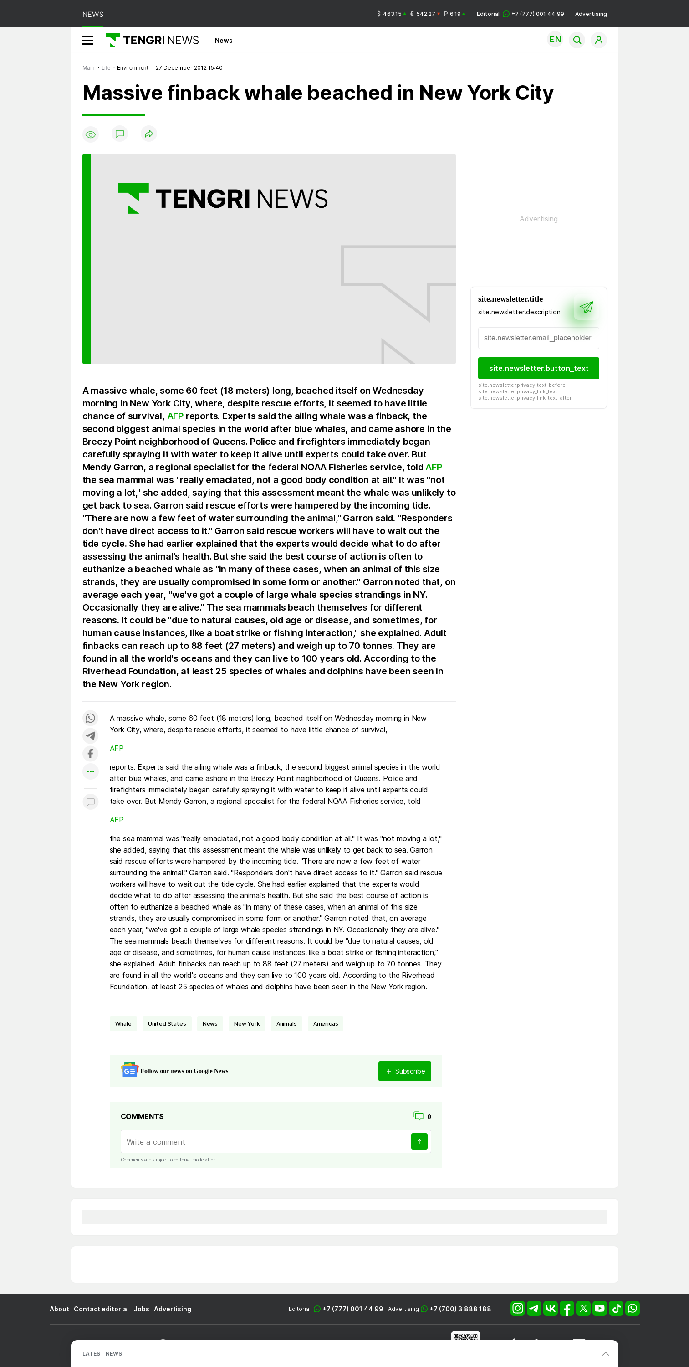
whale (123, 1023)
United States (167, 1023)
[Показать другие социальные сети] (90, 772)
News (224, 40)
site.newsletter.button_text (538, 368)
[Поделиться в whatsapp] (90, 719)
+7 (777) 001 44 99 (352, 1309)
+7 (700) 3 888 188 (460, 1309)
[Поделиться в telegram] (90, 736)
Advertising (591, 13)
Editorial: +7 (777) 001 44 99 (520, 13)
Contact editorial (101, 1309)
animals (286, 1023)
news (210, 1023)
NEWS (92, 14)
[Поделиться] (149, 134)
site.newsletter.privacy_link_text (517, 391)
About (59, 1309)
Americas (325, 1023)
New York (247, 1023)
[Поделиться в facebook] (90, 754)
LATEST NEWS (102, 1353)
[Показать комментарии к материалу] (90, 802)
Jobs (141, 1309)
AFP (175, 416)
